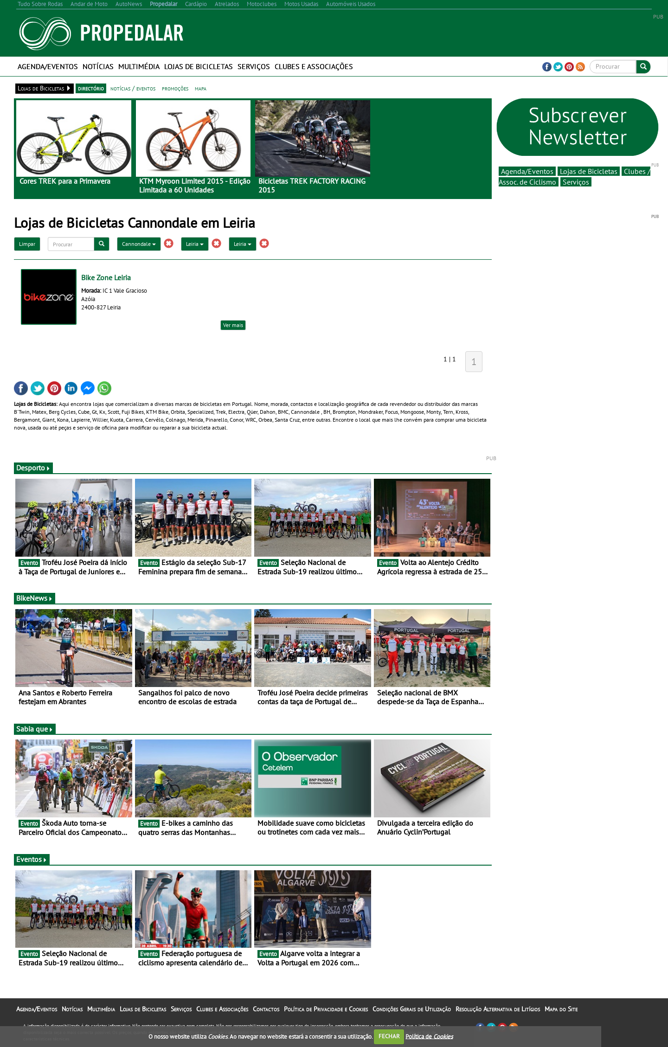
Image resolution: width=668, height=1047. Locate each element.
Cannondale (139, 243)
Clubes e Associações (314, 66)
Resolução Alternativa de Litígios (498, 1009)
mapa (200, 88)
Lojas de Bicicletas (198, 66)
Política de (429, 1036)
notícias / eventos (132, 88)
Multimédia (139, 66)
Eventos (31, 859)
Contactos (266, 1009)
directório (91, 88)
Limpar (27, 243)
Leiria (195, 243)
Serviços (254, 66)
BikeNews (34, 598)
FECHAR (389, 1036)
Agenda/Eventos (48, 66)
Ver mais (233, 324)
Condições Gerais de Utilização (412, 1009)
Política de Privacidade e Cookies (326, 1009)
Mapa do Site (561, 1009)
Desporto (33, 467)
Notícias (98, 66)
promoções (175, 88)
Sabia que (34, 728)
